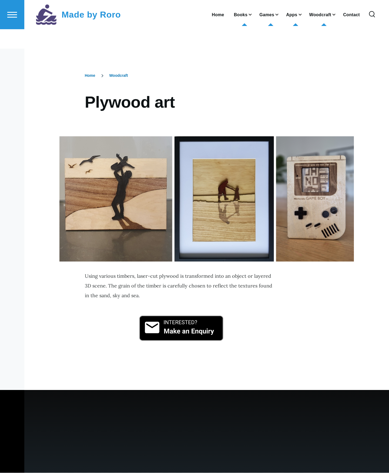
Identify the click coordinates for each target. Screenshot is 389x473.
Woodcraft (118, 76)
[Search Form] (372, 34)
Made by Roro (91, 34)
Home (90, 76)
